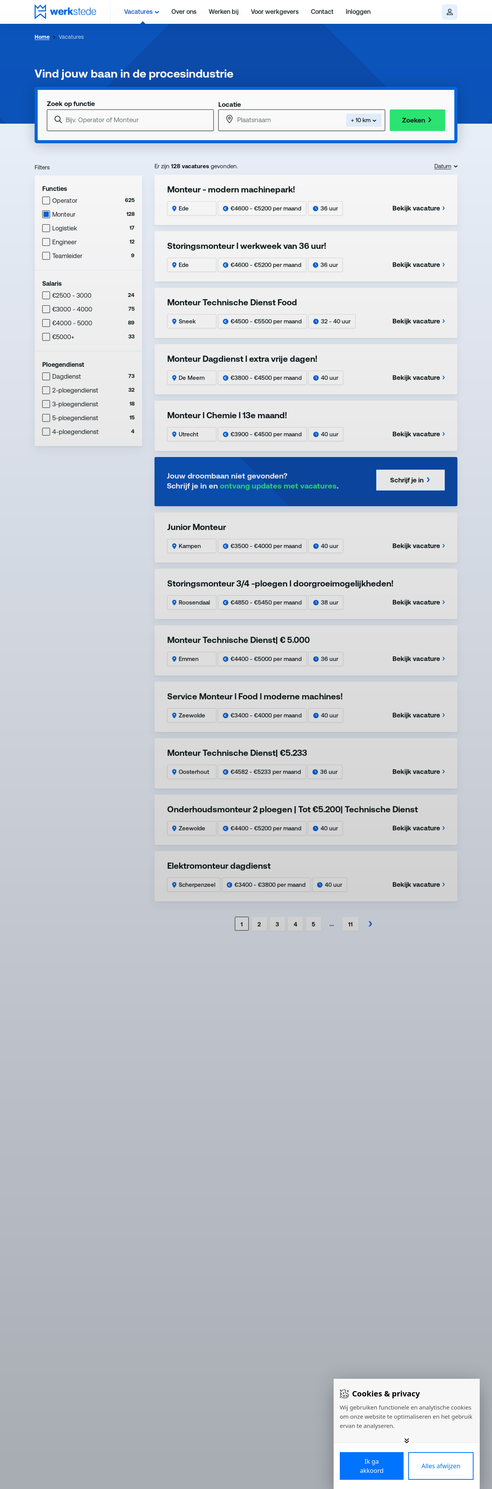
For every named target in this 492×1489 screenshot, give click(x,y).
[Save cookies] (372, 1466)
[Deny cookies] (441, 1466)
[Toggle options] (407, 1440)
